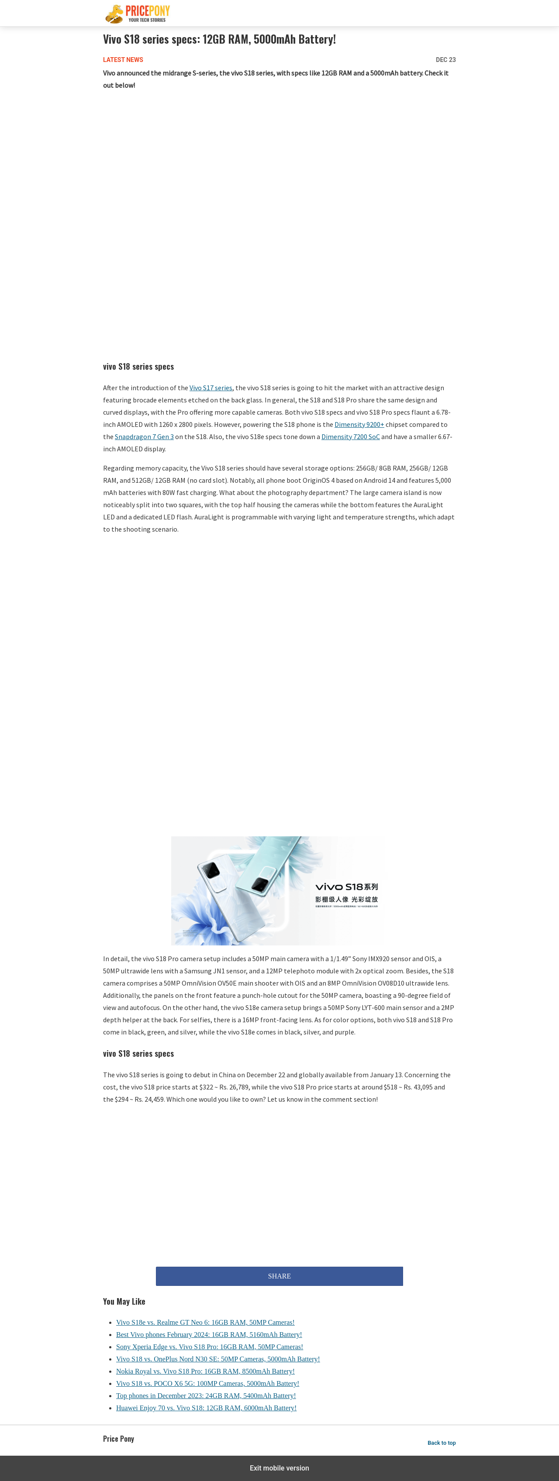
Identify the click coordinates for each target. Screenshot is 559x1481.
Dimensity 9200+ (359, 424)
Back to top (442, 1443)
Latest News (123, 59)
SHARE (279, 1276)
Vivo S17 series (211, 387)
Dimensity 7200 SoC (350, 436)
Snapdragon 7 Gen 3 (144, 436)
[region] (279, 168)
